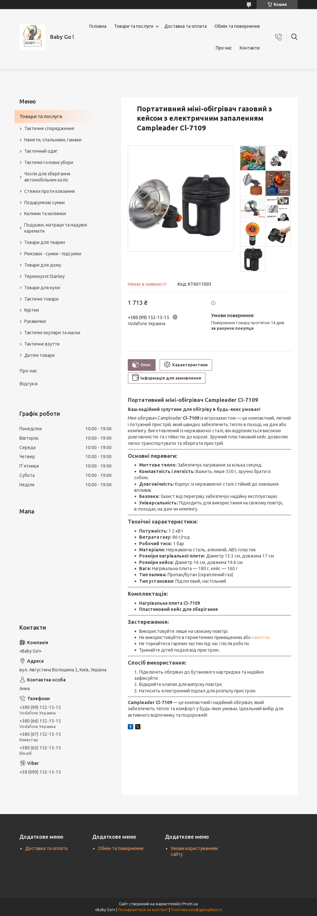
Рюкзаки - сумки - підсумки (52, 253)
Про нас (224, 47)
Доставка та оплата (185, 26)
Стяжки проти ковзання (49, 191)
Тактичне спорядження (49, 128)
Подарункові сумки (44, 202)
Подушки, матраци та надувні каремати (55, 228)
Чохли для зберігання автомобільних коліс (47, 176)
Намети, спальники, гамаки (53, 139)
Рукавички (35, 321)
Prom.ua (190, 904)
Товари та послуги (133, 26)
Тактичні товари (41, 299)
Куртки (31, 310)
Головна (97, 26)
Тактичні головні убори (48, 162)
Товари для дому (42, 265)
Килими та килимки (45, 213)
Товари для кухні (42, 287)
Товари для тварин (44, 242)
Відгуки (28, 383)
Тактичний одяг (41, 151)
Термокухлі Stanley (44, 276)
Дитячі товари (39, 355)
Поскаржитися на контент (143, 910)
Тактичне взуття (42, 344)
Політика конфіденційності (196, 910)
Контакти (250, 47)
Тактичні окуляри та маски (52, 332)
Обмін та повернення (237, 26)
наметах (260, 637)
